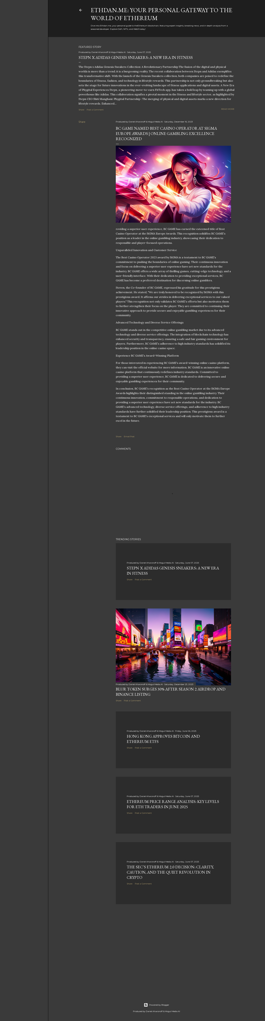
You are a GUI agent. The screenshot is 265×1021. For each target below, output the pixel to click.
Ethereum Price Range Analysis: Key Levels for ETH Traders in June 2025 (173, 804)
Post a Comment (95, 109)
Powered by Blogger (156, 1005)
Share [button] (81, 109)
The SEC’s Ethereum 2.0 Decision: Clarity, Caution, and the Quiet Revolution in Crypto (170, 872)
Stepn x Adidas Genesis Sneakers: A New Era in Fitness (136, 57)
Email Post (129, 436)
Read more (227, 109)
